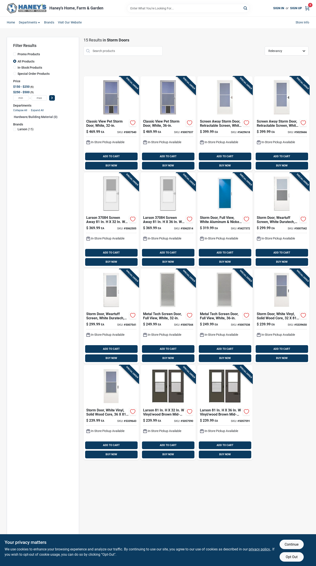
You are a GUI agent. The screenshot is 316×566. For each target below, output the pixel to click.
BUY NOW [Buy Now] (111, 165)
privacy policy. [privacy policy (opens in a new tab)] (260, 549)
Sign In (278, 8)
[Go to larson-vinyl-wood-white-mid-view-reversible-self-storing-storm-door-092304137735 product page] (111, 316)
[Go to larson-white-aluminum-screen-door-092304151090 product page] (225, 316)
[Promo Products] (14, 53)
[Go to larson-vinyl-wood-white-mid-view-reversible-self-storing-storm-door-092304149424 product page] (281, 123)
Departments (28, 22)
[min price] (21, 98)
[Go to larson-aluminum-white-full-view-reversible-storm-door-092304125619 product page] (225, 220)
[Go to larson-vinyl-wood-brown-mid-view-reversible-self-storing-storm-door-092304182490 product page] (225, 412)
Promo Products (29, 54)
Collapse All (20, 110)
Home (11, 22)
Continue (291, 544)
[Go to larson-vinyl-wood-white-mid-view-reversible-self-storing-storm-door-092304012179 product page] (111, 412)
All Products (26, 61)
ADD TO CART (111, 156)
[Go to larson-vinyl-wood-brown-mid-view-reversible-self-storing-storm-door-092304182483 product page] (168, 412)
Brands (49, 22)
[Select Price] (52, 98)
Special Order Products (34, 74)
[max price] (39, 98)
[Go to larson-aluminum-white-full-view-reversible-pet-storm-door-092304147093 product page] (111, 123)
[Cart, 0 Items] (307, 8)
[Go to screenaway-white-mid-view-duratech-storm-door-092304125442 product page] (225, 123)
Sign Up (296, 8)
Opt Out (292, 557)
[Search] (245, 8)
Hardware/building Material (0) (35, 117)
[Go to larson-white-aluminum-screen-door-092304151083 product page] (168, 316)
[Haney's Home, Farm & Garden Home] (26, 8)
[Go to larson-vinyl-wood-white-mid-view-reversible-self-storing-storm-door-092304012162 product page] (281, 316)
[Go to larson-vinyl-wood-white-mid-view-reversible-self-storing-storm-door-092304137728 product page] (281, 220)
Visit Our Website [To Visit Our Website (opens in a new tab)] (70, 22)
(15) (26, 129)
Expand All (37, 110)
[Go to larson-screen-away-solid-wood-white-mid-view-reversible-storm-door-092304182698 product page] (168, 220)
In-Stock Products (30, 67)
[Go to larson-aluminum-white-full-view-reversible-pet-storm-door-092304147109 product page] (168, 123)
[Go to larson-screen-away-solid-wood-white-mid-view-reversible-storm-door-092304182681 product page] (111, 220)
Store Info (302, 22)
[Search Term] (188, 8)
